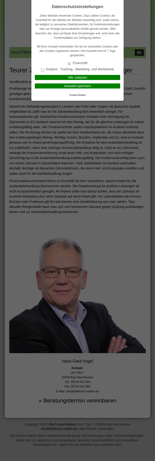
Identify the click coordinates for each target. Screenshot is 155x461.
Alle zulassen (77, 77)
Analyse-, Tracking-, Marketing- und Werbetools (77, 69)
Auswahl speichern (77, 86)
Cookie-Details (77, 95)
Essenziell (77, 63)
